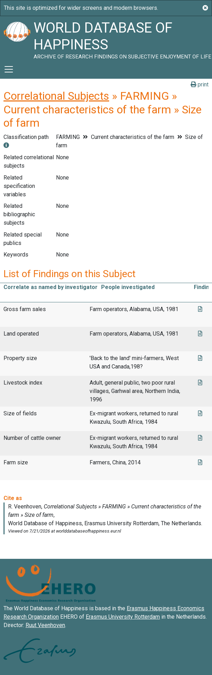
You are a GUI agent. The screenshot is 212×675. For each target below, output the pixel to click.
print (200, 84)
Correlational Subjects (56, 96)
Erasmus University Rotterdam (123, 616)
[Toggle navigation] (8, 69)
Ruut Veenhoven (45, 625)
